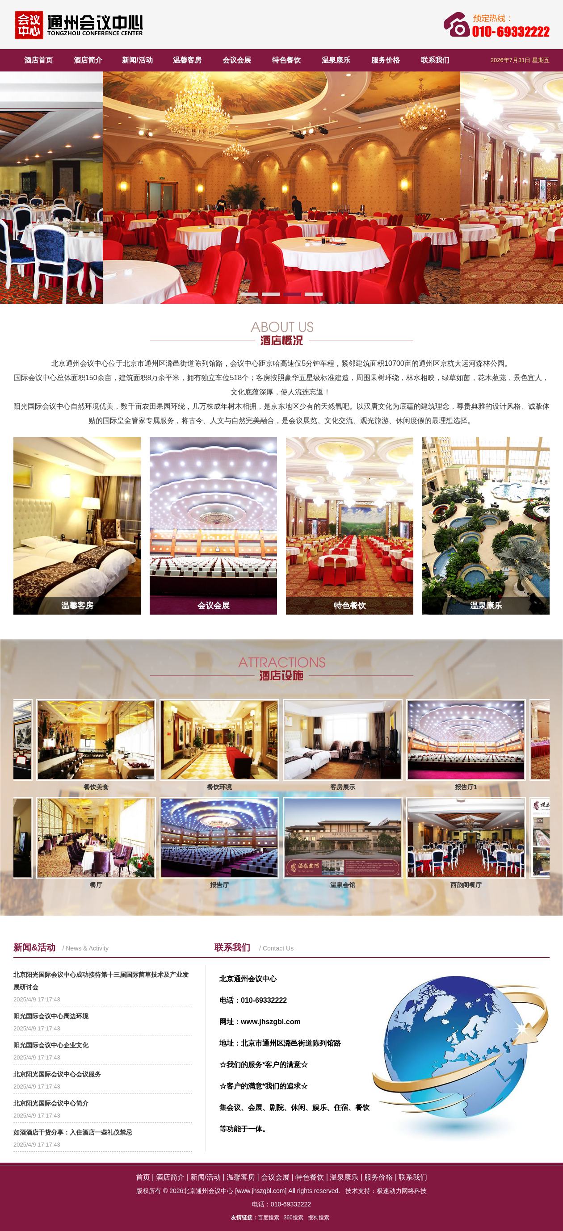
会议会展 (237, 60)
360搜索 (293, 1217)
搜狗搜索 (318, 1217)
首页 (143, 1177)
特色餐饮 (286, 60)
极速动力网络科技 (402, 1190)
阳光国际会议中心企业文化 (50, 1045)
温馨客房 (187, 60)
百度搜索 (268, 1217)
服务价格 (385, 60)
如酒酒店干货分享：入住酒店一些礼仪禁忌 (72, 1132)
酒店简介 (88, 60)
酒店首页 (38, 60)
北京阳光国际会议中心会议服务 (57, 1074)
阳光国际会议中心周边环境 (50, 1016)
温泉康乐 (336, 60)
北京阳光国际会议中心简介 (50, 1103)
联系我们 (435, 60)
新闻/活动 (137, 60)
